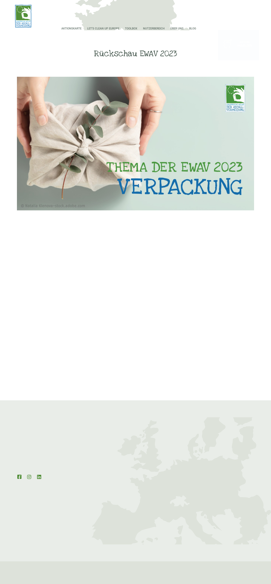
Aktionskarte (71, 35)
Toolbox (131, 35)
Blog (192, 35)
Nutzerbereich (154, 35)
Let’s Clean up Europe (103, 35)
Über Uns (176, 35)
